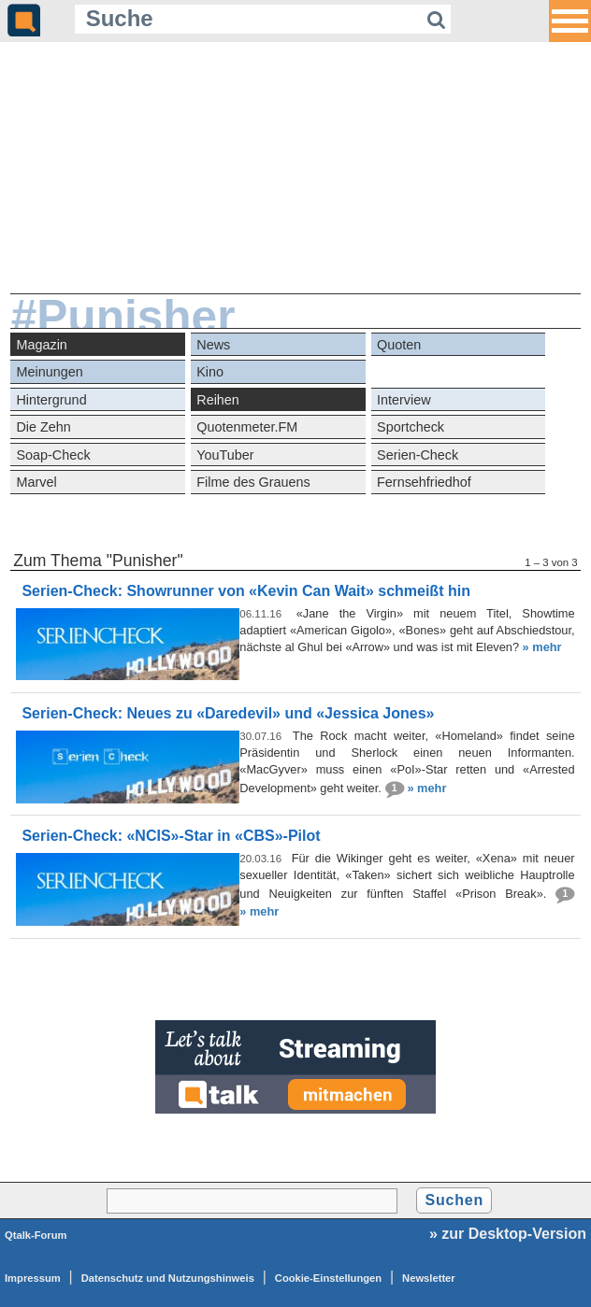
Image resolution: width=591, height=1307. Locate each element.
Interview (404, 399)
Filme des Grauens (253, 482)
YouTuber (224, 455)
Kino (209, 371)
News (213, 344)
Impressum (33, 1278)
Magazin (41, 344)
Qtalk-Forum (36, 1235)
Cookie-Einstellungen (328, 1278)
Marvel (36, 482)
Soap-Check (53, 455)
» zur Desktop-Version (507, 1234)
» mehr (542, 647)
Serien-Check (417, 455)
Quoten (399, 344)
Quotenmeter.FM (246, 426)
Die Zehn (43, 426)
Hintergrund (51, 399)
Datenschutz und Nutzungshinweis (167, 1278)
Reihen (217, 399)
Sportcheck (410, 426)
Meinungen (49, 371)
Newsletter (428, 1278)
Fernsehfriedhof (424, 482)
